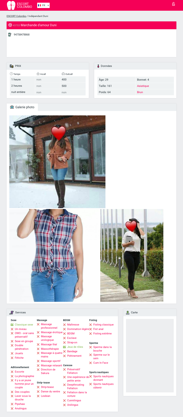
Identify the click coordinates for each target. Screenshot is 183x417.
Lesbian (45, 396)
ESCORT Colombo (16, 16)
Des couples (22, 391)
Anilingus (72, 404)
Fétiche (19, 357)
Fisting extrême (102, 333)
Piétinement (74, 355)
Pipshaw (20, 404)
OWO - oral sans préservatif (24, 335)
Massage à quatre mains (51, 354)
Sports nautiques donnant (103, 378)
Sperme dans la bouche (102, 348)
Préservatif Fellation (73, 371)
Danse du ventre (50, 391)
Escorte (19, 371)
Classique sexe (24, 324)
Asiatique (143, 86)
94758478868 (21, 34)
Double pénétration (21, 347)
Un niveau (20, 329)
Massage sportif (50, 361)
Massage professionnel (49, 326)
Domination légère (78, 329)
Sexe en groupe (24, 341)
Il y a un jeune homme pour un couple (24, 384)
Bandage (72, 351)
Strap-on (72, 342)
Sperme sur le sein (101, 356)
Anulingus (21, 408)
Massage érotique (52, 332)
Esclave (71, 338)
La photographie (24, 376)
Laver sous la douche (23, 397)
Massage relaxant (51, 365)
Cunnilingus (74, 400)
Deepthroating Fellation (75, 386)
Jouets (19, 353)
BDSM (71, 333)
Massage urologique (47, 338)
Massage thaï (49, 344)
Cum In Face (100, 362)
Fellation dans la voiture (77, 394)
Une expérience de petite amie (78, 378)
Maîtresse (73, 324)
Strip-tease (47, 387)
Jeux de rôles (75, 347)
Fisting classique (103, 324)
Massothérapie (50, 348)
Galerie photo (22, 107)
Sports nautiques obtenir (103, 385)
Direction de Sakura (48, 371)
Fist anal (98, 329)
